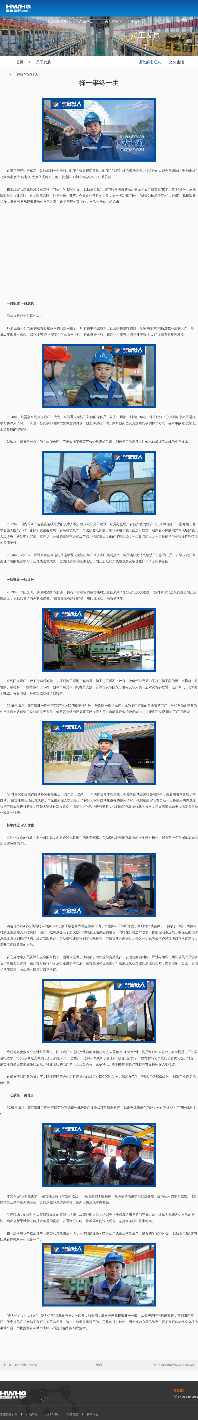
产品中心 (88, 21)
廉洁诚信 (139, 21)
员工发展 (113, 21)
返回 (99, 1365)
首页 (20, 62)
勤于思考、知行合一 (28, 1365)
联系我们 (184, 21)
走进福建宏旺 (59, 21)
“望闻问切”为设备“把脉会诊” (177, 1365)
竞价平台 (162, 21)
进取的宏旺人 (27, 74)
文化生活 (176, 62)
